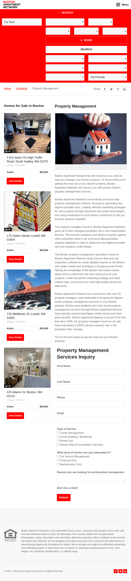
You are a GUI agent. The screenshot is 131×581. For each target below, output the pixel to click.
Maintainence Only (69, 464)
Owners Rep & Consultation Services (80, 444)
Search (65, 12)
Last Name (63, 381)
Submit (63, 497)
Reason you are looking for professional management (90, 472)
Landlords (21, 88)
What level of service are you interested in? (84, 452)
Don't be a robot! (67, 488)
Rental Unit (65, 440)
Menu (122, 5)
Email (60, 413)
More (86, 40)
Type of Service (66, 429)
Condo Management (70, 432)
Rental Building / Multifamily (74, 436)
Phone (61, 397)
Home (7, 88)
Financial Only (66, 460)
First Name (64, 366)
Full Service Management (73, 456)
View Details (15, 181)
